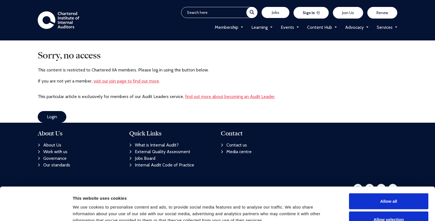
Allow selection (388, 188)
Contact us (234, 145)
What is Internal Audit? (154, 145)
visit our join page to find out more (126, 81)
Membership (226, 27)
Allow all (388, 170)
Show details (291, 206)
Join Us (348, 12)
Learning (259, 27)
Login (52, 116)
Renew (382, 12)
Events (287, 27)
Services (385, 27)
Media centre (236, 151)
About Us (49, 145)
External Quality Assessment (159, 151)
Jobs (275, 12)
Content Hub (319, 27)
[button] (240, 27)
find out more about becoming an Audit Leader (230, 96)
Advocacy (354, 27)
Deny (389, 206)
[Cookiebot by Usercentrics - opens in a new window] (36, 210)
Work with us (52, 151)
